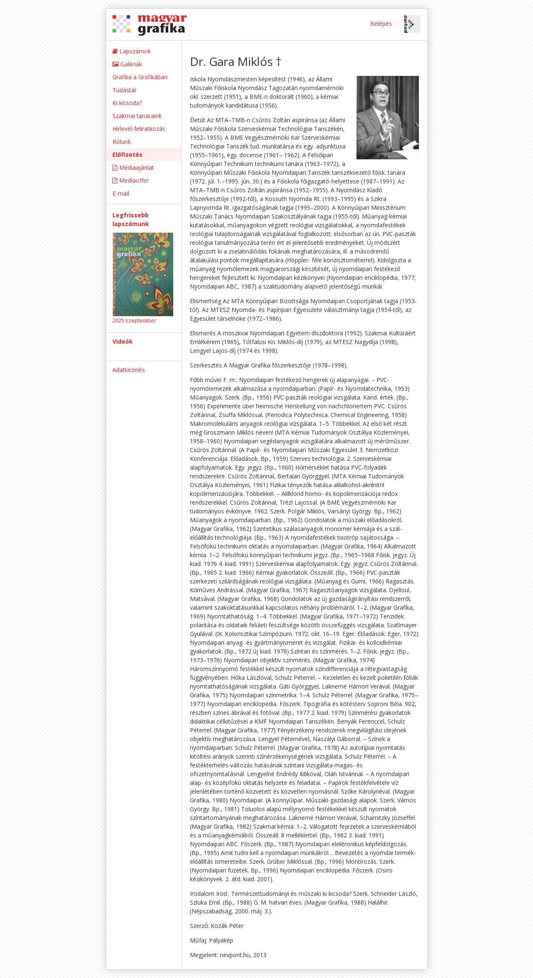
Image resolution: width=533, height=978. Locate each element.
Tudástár (124, 90)
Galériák (127, 64)
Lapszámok (131, 51)
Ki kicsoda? (127, 103)
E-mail (120, 193)
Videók (122, 341)
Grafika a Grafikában (139, 77)
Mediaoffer (130, 180)
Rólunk (121, 142)
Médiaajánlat (133, 167)
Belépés (381, 24)
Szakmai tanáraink (137, 116)
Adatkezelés (128, 370)
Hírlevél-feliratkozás (138, 129)
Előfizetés (127, 154)
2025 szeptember (134, 320)
